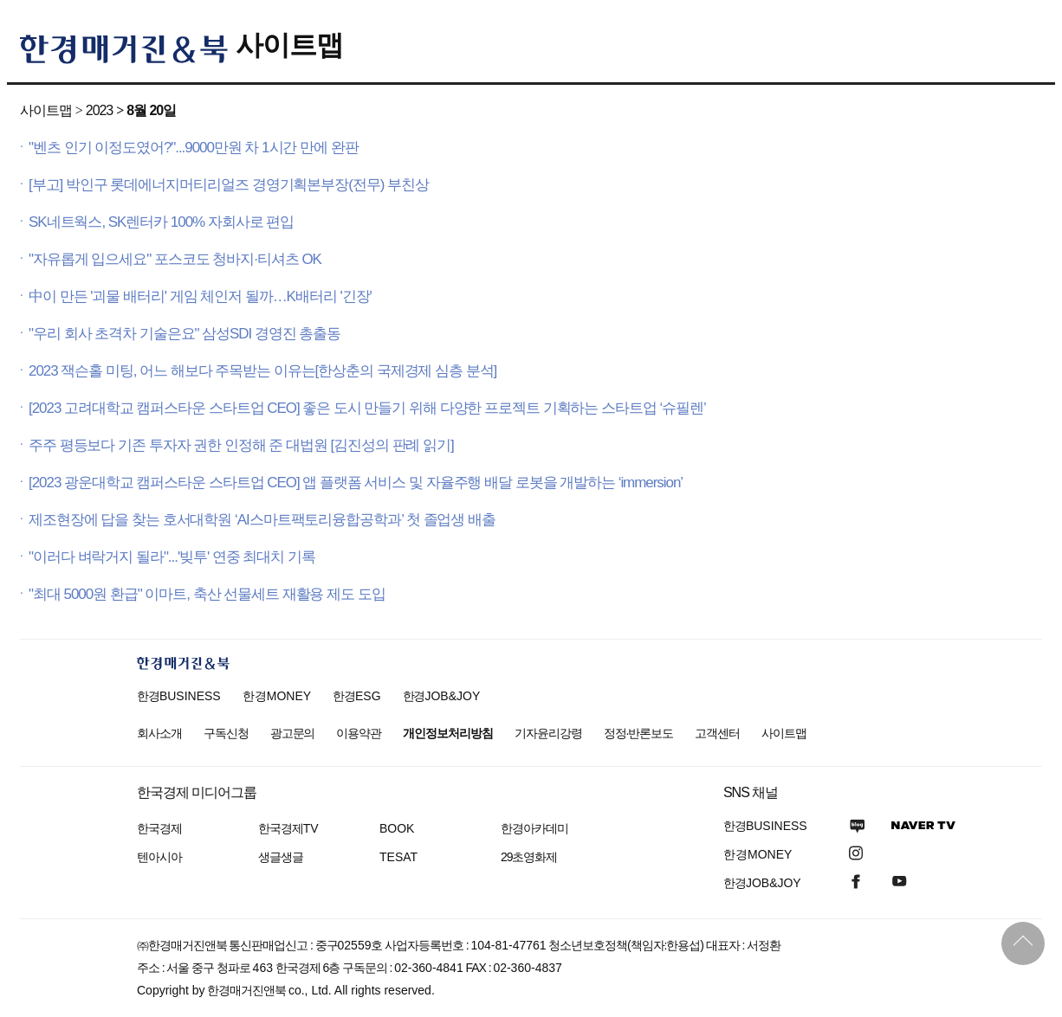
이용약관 (358, 733)
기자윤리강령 (548, 733)
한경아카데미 (534, 828)
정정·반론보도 (639, 733)
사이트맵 (289, 45)
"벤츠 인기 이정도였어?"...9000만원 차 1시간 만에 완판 (194, 147)
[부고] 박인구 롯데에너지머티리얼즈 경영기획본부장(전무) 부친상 (229, 185)
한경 (179, 696)
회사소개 (159, 733)
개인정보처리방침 (448, 733)
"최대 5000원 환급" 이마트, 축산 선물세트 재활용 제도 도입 (207, 594)
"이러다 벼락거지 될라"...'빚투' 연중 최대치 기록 (172, 557)
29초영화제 (529, 857)
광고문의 (292, 733)
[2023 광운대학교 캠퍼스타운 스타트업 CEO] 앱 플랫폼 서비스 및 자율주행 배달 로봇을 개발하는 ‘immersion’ (356, 482)
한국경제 (159, 828)
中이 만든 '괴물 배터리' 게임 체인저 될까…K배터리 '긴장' (200, 296)
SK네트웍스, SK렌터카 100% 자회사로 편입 (161, 222)
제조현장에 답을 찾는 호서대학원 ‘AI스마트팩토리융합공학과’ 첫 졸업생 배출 (262, 520)
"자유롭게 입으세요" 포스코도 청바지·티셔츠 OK (175, 259)
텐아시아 (159, 857)
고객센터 (717, 733)
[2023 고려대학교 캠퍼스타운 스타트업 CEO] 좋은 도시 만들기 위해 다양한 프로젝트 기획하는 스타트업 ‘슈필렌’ (367, 408)
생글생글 (280, 857)
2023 (99, 110)
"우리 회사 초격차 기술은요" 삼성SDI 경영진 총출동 (184, 333)
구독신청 (226, 733)
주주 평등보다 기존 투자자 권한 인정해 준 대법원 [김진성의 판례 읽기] (241, 445)
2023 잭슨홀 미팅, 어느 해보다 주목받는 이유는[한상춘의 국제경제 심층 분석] (262, 371)
